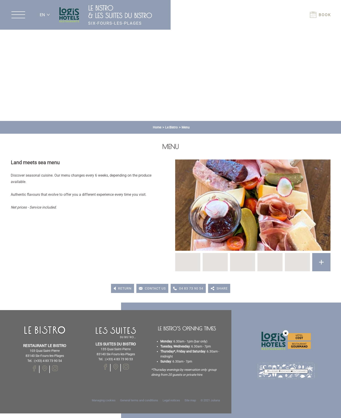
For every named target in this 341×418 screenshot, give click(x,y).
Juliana (215, 400)
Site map (190, 400)
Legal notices (171, 400)
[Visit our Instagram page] (55, 368)
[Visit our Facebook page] (34, 368)
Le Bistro (171, 127)
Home (157, 127)
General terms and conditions (139, 400)
